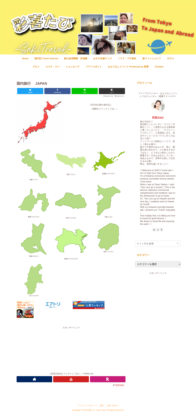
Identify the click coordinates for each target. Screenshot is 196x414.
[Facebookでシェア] (57, 91)
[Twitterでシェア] (30, 91)
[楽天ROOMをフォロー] (107, 379)
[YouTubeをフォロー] (71, 379)
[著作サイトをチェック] (34, 379)
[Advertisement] (71, 349)
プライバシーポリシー (87, 405)
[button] (112, 91)
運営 (102, 405)
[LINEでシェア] (85, 91)
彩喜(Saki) (158, 117)
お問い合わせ (112, 405)
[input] (158, 244)
